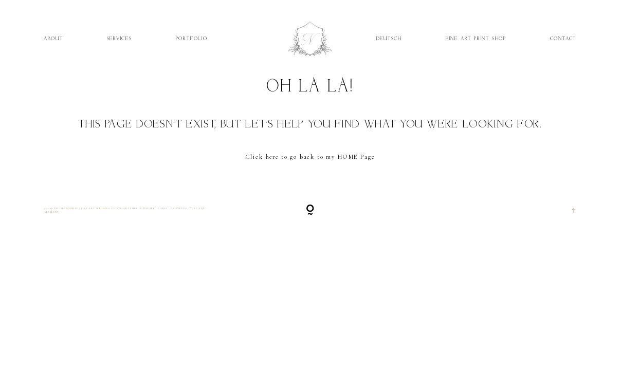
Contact (563, 38)
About (53, 38)
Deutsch (389, 38)
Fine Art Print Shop (476, 38)
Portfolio (192, 38)
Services (119, 38)
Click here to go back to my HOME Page (310, 157)
